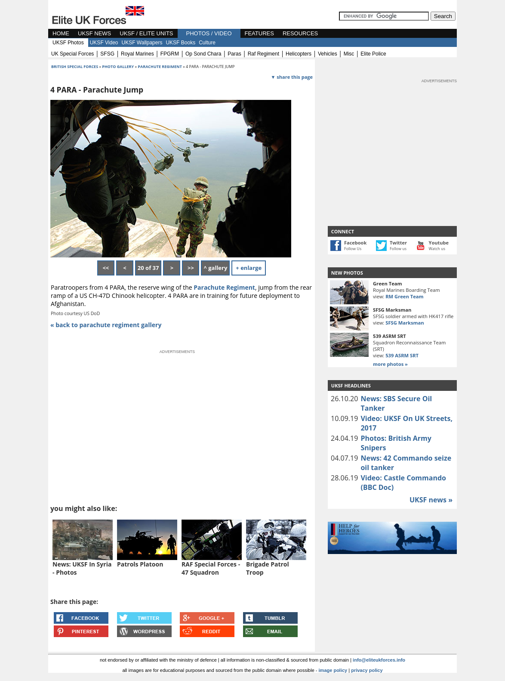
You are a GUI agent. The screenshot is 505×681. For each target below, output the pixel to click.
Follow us (398, 248)
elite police (373, 54)
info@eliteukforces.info (379, 659)
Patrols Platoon (140, 564)
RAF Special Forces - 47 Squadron (211, 568)
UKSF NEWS (94, 33)
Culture (207, 43)
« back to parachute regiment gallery (105, 325)
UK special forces (72, 54)
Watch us (437, 248)
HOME (60, 33)
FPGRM (169, 54)
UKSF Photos (68, 43)
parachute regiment (160, 66)
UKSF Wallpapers (142, 43)
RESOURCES (300, 33)
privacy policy (366, 670)
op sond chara (203, 54)
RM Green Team (404, 296)
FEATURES (259, 33)
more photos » (390, 364)
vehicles (327, 54)
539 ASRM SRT (402, 355)
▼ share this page (292, 77)
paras (234, 54)
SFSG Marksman (404, 322)
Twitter (398, 242)
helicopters (298, 54)
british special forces (74, 66)
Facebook (355, 242)
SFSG (107, 54)
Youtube (439, 242)
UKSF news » (431, 500)
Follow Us (352, 248)
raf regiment (263, 54)
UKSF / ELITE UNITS (146, 33)
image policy (333, 670)
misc (349, 54)
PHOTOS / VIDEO (209, 33)
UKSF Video (104, 43)
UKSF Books (180, 43)
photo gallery (118, 66)
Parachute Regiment (224, 287)
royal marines (137, 54)
